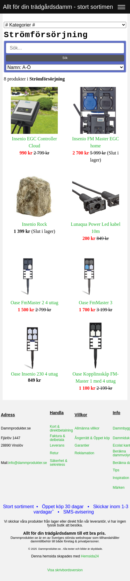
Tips (116, 470)
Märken (118, 487)
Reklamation (84, 453)
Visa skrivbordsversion (65, 570)
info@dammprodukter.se (27, 463)
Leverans (57, 445)
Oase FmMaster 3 (95, 302)
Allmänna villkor (87, 428)
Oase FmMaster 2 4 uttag (34, 302)
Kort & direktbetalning (61, 428)
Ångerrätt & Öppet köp (92, 438)
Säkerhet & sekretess (58, 463)
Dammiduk (121, 438)
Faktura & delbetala (57, 438)
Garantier (82, 445)
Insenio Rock (34, 224)
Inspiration (121, 478)
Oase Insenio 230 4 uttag (34, 373)
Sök (65, 58)
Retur (54, 453)
